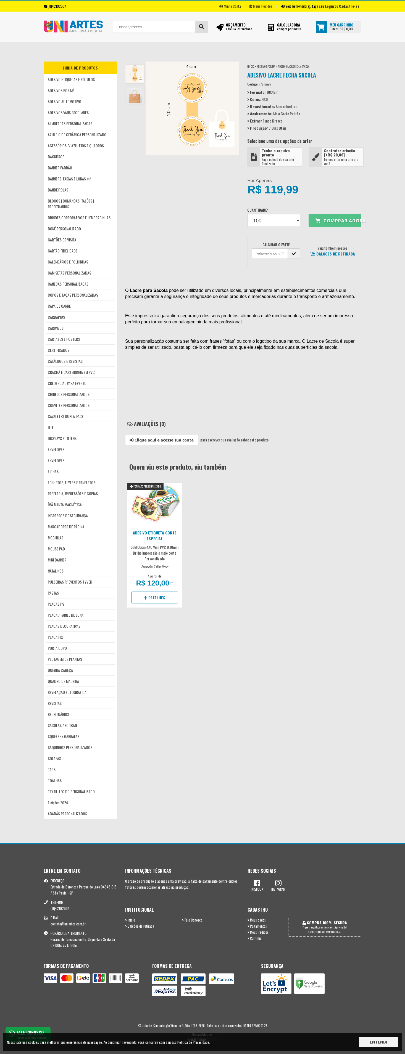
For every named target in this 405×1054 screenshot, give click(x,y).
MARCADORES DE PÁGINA (66, 526)
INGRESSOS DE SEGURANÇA (68, 515)
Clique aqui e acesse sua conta (162, 440)
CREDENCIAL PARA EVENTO (67, 383)
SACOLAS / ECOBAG (62, 725)
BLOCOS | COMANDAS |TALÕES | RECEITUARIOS (71, 203)
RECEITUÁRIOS (58, 714)
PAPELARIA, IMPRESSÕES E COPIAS (73, 493)
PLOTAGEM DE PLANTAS (65, 659)
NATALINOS (56, 571)
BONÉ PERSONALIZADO (64, 228)
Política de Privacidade (193, 1042)
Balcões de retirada (139, 926)
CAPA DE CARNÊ (59, 306)
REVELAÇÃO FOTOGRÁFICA (67, 692)
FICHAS (53, 471)
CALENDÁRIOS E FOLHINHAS (68, 262)
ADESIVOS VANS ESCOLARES (68, 112)
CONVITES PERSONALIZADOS (69, 405)
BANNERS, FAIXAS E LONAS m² (69, 179)
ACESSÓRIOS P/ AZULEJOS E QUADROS (76, 145)
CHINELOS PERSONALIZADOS (69, 394)
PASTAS (53, 593)
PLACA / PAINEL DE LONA (65, 615)
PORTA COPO (57, 648)
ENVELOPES (56, 449)
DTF (51, 427)
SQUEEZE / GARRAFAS (63, 736)
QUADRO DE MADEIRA (63, 681)
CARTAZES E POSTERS (64, 339)
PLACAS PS (56, 604)
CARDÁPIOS (56, 317)
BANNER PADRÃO (60, 168)
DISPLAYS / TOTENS (62, 438)
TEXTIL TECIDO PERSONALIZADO (71, 791)
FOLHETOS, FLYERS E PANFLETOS (71, 482)
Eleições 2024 (58, 802)
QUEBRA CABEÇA (60, 670)
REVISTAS (55, 703)
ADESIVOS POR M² (61, 90)
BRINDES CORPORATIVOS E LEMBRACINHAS (79, 217)
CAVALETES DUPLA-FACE (65, 416)
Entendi (378, 1042)
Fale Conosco (192, 920)
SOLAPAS (54, 758)
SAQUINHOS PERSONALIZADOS (70, 747)
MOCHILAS (55, 538)
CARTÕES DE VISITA (62, 240)
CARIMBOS (56, 328)
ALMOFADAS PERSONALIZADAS (70, 123)
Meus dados (257, 920)
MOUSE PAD (56, 549)
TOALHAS (55, 780)
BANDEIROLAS (58, 190)
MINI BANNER (57, 560)
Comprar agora (338, 221)
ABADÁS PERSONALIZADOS (67, 813)
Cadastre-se (349, 6)
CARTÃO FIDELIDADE (62, 251)
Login (329, 6)
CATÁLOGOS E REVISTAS (65, 361)
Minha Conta (230, 6)
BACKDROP (56, 156)
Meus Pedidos (260, 6)
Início (250, 66)
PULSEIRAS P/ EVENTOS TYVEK (70, 582)
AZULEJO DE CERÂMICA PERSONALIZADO (77, 134)
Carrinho (255, 938)
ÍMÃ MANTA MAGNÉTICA (65, 504)
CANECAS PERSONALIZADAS (68, 284)
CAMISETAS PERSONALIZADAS (69, 273)
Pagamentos (257, 926)
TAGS (52, 769)
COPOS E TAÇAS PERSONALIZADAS (73, 295)
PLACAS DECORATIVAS (64, 626)
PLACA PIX (55, 637)
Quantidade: (273, 217)
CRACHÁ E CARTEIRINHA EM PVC (71, 372)
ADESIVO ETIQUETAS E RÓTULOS (71, 79)
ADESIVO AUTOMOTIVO (64, 101)
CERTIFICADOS (58, 350)
